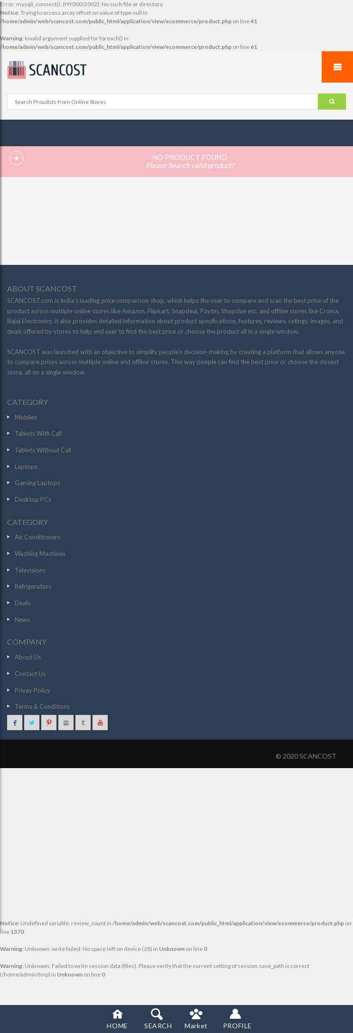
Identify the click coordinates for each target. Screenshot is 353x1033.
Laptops (26, 466)
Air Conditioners (37, 537)
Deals (22, 603)
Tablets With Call (38, 433)
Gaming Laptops (37, 483)
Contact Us (30, 673)
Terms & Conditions (42, 706)
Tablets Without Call (43, 450)
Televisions (30, 570)
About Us (28, 657)
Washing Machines (40, 553)
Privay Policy (32, 690)
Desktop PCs (33, 499)
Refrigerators (33, 586)
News (22, 619)
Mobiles (26, 417)
